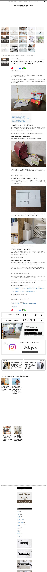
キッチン (5, 31)
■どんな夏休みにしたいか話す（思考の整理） (20, 116)
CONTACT (36, 1)
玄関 (40, 31)
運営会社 (20, 566)
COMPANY (21, 1)
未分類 (18, 460)
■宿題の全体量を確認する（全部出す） (19, 117)
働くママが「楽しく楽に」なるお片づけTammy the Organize (25, 303)
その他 (40, 39)
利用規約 (40, 566)
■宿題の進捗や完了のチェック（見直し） (19, 121)
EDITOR (25, 1)
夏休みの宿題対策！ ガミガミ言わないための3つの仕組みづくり (24, 291)
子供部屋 (5, 39)
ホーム (2, 55)
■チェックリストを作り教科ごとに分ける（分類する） (21, 118)
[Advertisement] (23, 16)
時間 (5, 48)
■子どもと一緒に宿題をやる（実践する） (19, 120)
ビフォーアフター (31, 48)
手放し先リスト (15, 566)
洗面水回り (31, 31)
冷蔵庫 (23, 39)
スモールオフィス (31, 39)
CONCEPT (11, 1)
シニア (14, 39)
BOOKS (30, 1)
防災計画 (23, 48)
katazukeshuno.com (23, 570)
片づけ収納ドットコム (23, 6)
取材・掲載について (27, 566)
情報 (14, 48)
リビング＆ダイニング (14, 31)
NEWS (15, 1)
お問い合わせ (34, 566)
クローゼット (23, 31)
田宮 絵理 (15, 306)
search (24, 417)
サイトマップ (7, 566)
